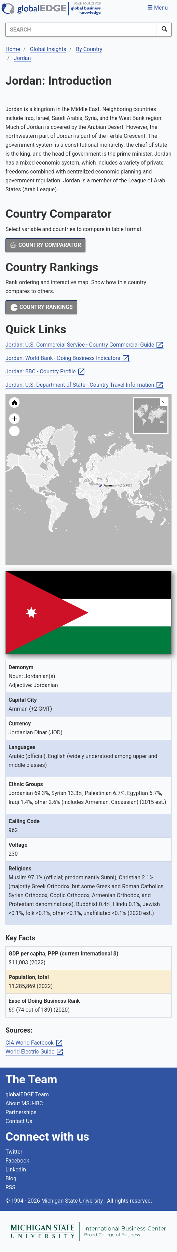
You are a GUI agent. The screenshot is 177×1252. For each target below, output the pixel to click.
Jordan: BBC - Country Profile (45, 371)
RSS (10, 1187)
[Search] (81, 29)
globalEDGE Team (27, 1094)
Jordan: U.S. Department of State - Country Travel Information (84, 385)
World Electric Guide (34, 1052)
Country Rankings (41, 307)
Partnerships (21, 1112)
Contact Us (18, 1121)
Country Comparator (45, 245)
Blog (10, 1178)
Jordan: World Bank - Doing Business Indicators (67, 358)
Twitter (13, 1151)
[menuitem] (108, 489)
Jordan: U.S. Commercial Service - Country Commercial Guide (84, 345)
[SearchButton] (164, 29)
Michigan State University (72, 1200)
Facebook (17, 1160)
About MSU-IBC (24, 1103)
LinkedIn (15, 1169)
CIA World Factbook (34, 1043)
